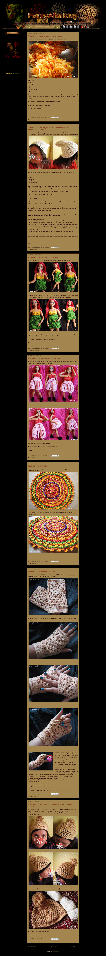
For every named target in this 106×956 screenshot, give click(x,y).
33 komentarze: (45, 348)
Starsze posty (74, 946)
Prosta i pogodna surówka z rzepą (45, 36)
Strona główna (53, 946)
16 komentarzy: (45, 117)
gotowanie (34, 119)
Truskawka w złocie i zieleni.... (45, 258)
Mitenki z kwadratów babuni (42, 572)
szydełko (34, 249)
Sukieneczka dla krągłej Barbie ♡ (45, 359)
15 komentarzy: (45, 247)
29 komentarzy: (45, 794)
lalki (33, 350)
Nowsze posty (32, 946)
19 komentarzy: (45, 938)
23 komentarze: (45, 455)
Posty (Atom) (56, 951)
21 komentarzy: (45, 561)
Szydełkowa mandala (37, 466)
